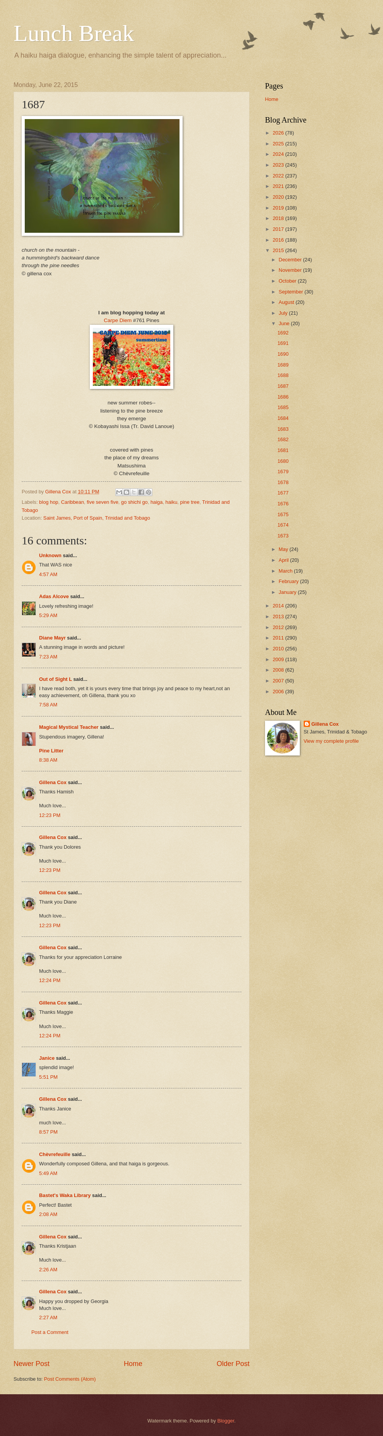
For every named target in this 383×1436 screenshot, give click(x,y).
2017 (279, 229)
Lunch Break (74, 33)
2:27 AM (48, 1317)
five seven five (102, 502)
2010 (279, 648)
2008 (279, 670)
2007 (279, 681)
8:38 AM (48, 760)
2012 (279, 627)
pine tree (189, 502)
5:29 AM (48, 615)
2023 (279, 165)
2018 (279, 218)
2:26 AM (48, 1269)
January (288, 592)
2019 (279, 208)
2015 (279, 250)
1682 (283, 439)
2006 (279, 691)
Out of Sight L (55, 679)
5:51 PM (48, 1077)
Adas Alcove (54, 596)
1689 (283, 365)
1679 (283, 471)
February (289, 581)
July (284, 313)
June (285, 323)
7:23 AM (48, 657)
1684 (283, 418)
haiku (172, 502)
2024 (279, 154)
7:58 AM (48, 705)
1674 (283, 525)
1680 (283, 461)
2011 (279, 638)
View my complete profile (331, 741)
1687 (283, 386)
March (286, 571)
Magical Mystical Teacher (69, 727)
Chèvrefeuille (54, 1154)
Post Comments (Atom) (70, 1379)
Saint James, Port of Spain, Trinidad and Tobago (96, 518)
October (288, 281)
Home (133, 1364)
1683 (283, 429)
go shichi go (134, 502)
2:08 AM (48, 1214)
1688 (283, 375)
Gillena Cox (53, 782)
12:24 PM (49, 980)
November (291, 270)
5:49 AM (48, 1173)
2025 (279, 144)
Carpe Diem (118, 320)
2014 (279, 606)
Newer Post (32, 1364)
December (291, 260)
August (287, 302)
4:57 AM (48, 574)
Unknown (50, 555)
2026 (279, 133)
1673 (283, 536)
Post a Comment (49, 1332)
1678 (283, 482)
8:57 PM (48, 1132)
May (284, 549)
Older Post (233, 1364)
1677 (283, 493)
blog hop (48, 502)
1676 (283, 504)
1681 (283, 450)
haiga (156, 502)
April (284, 560)
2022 (279, 176)
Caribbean (72, 502)
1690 (283, 354)
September (291, 292)
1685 (283, 407)
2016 (279, 240)
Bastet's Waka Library (65, 1195)
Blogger (225, 1421)
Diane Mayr (52, 638)
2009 (279, 659)
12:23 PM (49, 815)
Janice (47, 1058)
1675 (283, 514)
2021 (279, 186)
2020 (279, 197)
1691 (283, 343)
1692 (283, 333)
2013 (279, 616)
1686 (283, 397)
